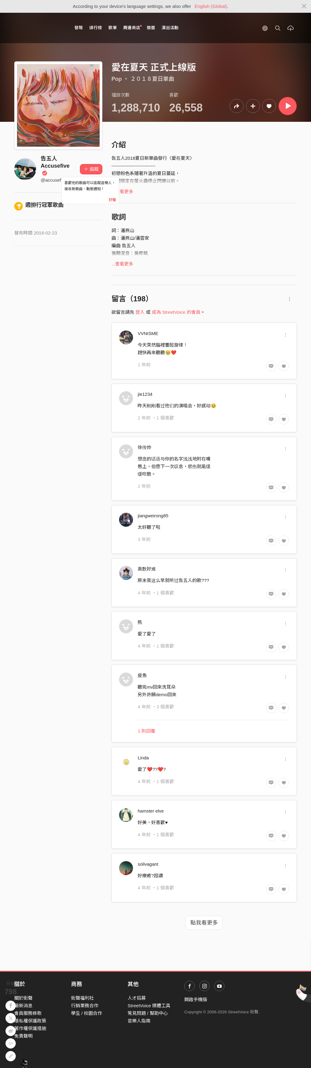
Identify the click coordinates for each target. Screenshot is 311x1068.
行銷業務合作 (84, 1005)
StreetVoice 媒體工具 (149, 1005)
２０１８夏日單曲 (152, 79)
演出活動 (170, 28)
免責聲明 (23, 1036)
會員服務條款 (28, 1013)
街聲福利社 (82, 998)
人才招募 (137, 998)
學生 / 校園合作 (86, 1013)
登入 (140, 312)
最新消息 (23, 1005)
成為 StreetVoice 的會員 (176, 312)
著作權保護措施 (30, 1028)
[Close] (304, 6)
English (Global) (211, 6)
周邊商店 (132, 27)
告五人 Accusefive (55, 166)
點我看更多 (204, 923)
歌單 (112, 28)
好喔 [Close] (112, 200)
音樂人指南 (139, 1020)
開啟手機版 (195, 999)
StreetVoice (39, 28)
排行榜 (95, 28)
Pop (116, 79)
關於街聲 (23, 998)
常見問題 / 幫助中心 (148, 1013)
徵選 (151, 28)
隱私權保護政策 (30, 1020)
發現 (78, 28)
